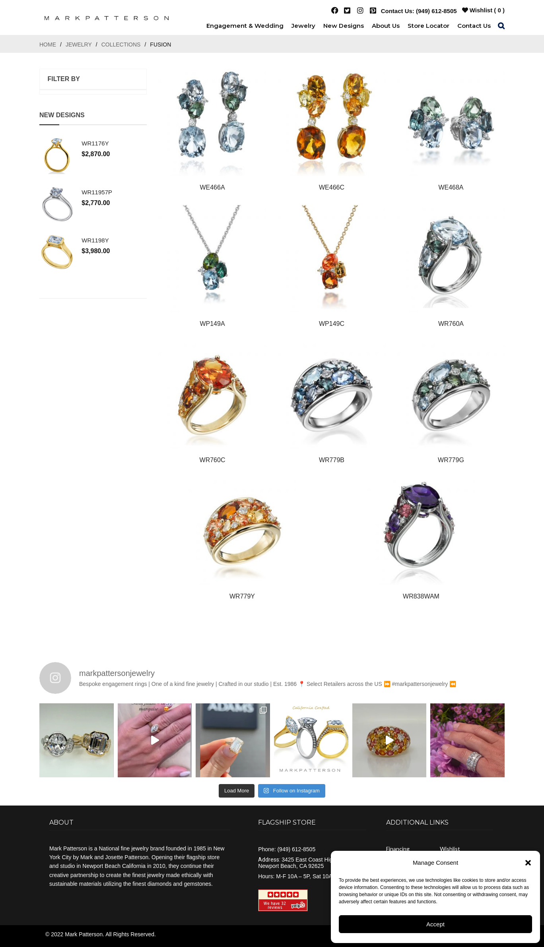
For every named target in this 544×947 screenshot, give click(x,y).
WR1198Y (94, 239)
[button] (528, 863)
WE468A (450, 187)
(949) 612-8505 (436, 11)
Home (47, 44)
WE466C (331, 187)
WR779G (451, 460)
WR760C (212, 460)
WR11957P (96, 191)
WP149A (212, 323)
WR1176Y (94, 143)
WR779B (331, 460)
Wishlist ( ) (483, 10)
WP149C (331, 323)
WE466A (212, 187)
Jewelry (79, 44)
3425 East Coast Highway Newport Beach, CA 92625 (302, 862)
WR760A (451, 323)
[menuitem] (245, 26)
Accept (435, 924)
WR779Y (242, 596)
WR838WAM (421, 596)
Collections (121, 44)
